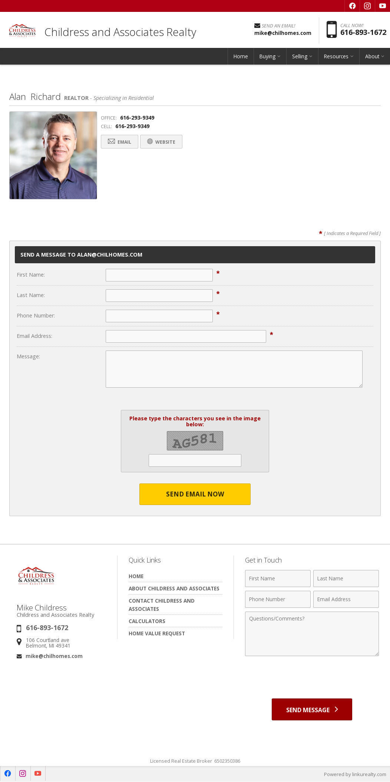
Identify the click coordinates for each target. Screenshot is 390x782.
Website (163, 142)
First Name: (31, 274)
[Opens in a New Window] (352, 6)
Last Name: (31, 295)
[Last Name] (346, 578)
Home (241, 57)
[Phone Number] (278, 599)
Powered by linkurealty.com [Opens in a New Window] (355, 774)
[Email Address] (346, 599)
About (372, 57)
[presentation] (312, 678)
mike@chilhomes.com (54, 655)
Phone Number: (36, 315)
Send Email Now (195, 494)
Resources (336, 57)
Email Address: (34, 335)
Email (120, 142)
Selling (299, 57)
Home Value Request (157, 633)
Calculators (147, 621)
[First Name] (278, 578)
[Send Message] (312, 709)
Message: (28, 356)
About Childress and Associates (174, 588)
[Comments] (312, 634)
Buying (267, 57)
